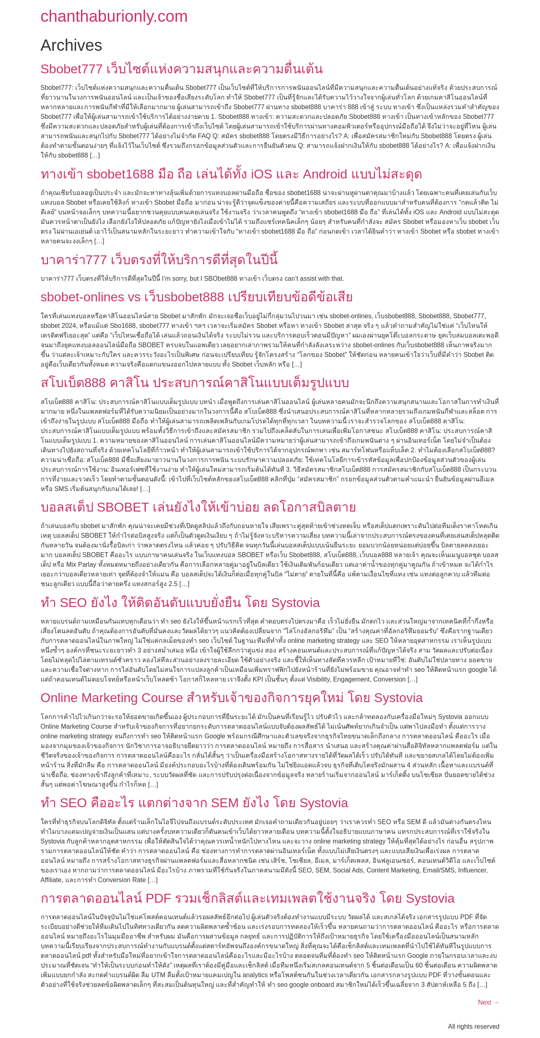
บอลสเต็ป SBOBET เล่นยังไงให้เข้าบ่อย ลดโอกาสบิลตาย (199, 507)
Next (488, 1002)
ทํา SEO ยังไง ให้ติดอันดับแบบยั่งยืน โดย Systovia (180, 602)
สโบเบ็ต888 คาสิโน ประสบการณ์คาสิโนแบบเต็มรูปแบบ (195, 382)
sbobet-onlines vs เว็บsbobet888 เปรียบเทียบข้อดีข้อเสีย (197, 297)
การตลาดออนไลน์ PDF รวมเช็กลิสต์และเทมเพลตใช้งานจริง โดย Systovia (248, 898)
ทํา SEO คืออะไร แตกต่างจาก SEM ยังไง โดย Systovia (194, 803)
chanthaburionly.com (114, 16)
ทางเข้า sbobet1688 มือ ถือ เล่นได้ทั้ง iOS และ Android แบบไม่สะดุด (231, 174)
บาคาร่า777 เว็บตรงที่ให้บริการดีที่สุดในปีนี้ (159, 260)
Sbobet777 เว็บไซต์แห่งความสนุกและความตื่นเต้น (182, 69)
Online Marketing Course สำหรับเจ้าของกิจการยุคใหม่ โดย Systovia (232, 697)
